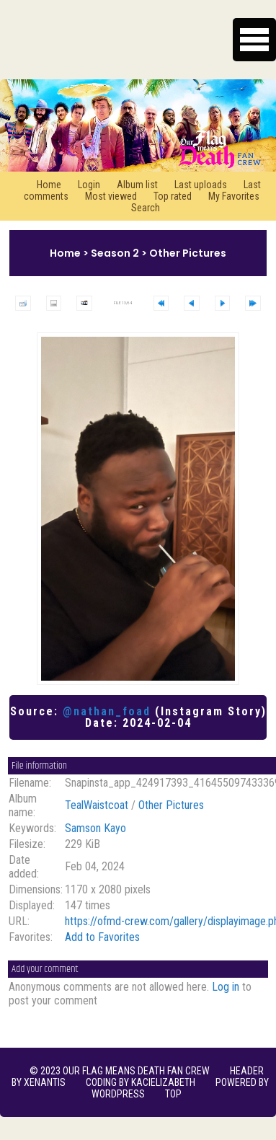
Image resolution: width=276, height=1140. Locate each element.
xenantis (45, 1082)
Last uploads (200, 184)
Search (145, 207)
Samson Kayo (95, 828)
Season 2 (115, 253)
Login (89, 184)
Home (49, 184)
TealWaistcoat (96, 805)
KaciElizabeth (163, 1082)
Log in (225, 987)
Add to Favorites (102, 937)
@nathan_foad (107, 711)
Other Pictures (187, 253)
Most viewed (111, 196)
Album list (137, 184)
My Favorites (233, 196)
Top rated (172, 196)
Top (173, 1094)
